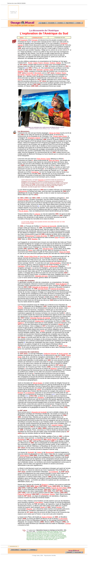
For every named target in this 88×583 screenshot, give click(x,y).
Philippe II (21, 322)
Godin (68, 391)
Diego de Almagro (61, 284)
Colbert (39, 389)
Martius (59, 489)
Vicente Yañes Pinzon (60, 136)
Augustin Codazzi (57, 425)
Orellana (52, 63)
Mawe (37, 486)
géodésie (41, 397)
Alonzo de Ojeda (54, 133)
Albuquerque (23, 191)
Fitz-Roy (34, 74)
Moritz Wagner (52, 439)
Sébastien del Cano (41, 276)
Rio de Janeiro (23, 211)
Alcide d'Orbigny (47, 517)
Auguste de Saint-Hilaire (59, 488)
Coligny (20, 306)
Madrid (60, 324)
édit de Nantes (37, 383)
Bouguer (20, 392)
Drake (51, 69)
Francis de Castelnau (24, 494)
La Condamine (30, 392)
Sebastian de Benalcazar (40, 287)
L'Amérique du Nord (37, 37)
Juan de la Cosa (48, 248)
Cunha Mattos (38, 502)
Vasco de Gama (54, 160)
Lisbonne (37, 214)
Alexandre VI (41, 180)
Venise (42, 331)
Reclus (64, 73)
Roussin (28, 74)
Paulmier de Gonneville (48, 226)
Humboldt (30, 73)
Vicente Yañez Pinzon (31, 256)
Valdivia (58, 63)
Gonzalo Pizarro (43, 288)
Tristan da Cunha (41, 236)
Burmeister (21, 74)
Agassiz (52, 494)
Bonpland (38, 73)
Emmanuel (34, 172)
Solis (56, 237)
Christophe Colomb (34, 138)
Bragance (54, 368)
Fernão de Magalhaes (51, 266)
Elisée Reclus (24, 455)
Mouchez (29, 509)
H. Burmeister (44, 494)
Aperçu (21, 37)
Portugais (34, 40)
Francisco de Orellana (57, 288)
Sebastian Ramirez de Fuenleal (40, 318)
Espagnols (24, 40)
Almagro (46, 63)
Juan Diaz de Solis (46, 256)
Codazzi (58, 73)
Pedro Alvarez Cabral (43, 159)
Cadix (60, 345)
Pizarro (40, 63)
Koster (50, 486)
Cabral (35, 63)
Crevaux (68, 523)
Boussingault (37, 439)
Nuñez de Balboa (55, 263)
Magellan (21, 71)
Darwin (41, 74)
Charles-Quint (39, 321)
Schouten (40, 69)
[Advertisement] (76, 12)
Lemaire (46, 69)
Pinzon (30, 63)
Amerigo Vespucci (23, 199)
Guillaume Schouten (50, 353)
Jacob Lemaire (63, 353)
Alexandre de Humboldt (39, 412)
